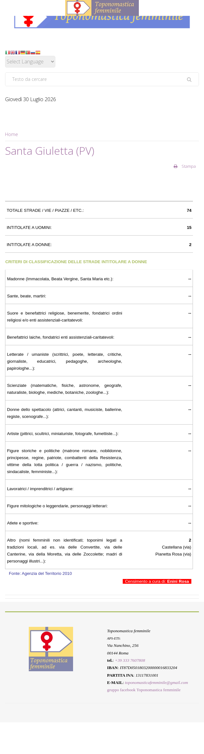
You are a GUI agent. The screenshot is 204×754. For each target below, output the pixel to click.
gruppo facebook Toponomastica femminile (144, 689)
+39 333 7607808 (130, 660)
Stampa (185, 166)
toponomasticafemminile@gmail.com (156, 682)
